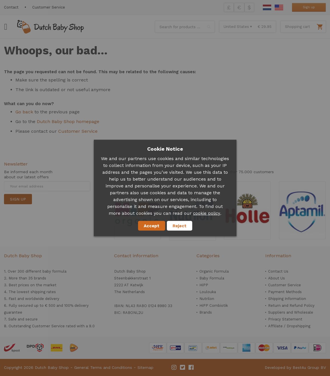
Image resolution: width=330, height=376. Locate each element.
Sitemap (145, 367)
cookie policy (206, 213)
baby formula (54, 271)
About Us (276, 278)
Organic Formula (214, 271)
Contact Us (278, 271)
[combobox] (185, 27)
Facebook (191, 367)
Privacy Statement (285, 319)
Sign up (309, 7)
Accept (151, 225)
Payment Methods (285, 292)
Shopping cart (297, 26)
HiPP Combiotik (213, 305)
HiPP (203, 285)
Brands (205, 312)
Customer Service (48, 7)
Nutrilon (206, 299)
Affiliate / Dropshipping (289, 326)
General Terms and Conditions (103, 367)
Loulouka (207, 292)
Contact (11, 7)
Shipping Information (287, 299)
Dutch (267, 7)
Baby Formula (211, 278)
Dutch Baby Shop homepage (68, 121)
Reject (180, 225)
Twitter (183, 367)
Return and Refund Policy (291, 305)
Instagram (174, 367)
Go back (24, 112)
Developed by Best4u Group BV (295, 367)
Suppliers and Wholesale (290, 312)
